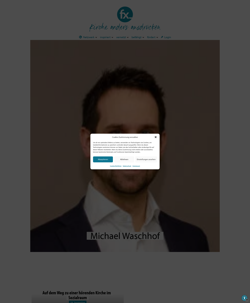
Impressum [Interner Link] (136, 166)
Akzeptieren (103, 159)
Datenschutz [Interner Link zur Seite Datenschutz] (127, 166)
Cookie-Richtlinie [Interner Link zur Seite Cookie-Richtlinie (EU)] (115, 166)
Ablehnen (124, 159)
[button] (155, 137)
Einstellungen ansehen (146, 159)
